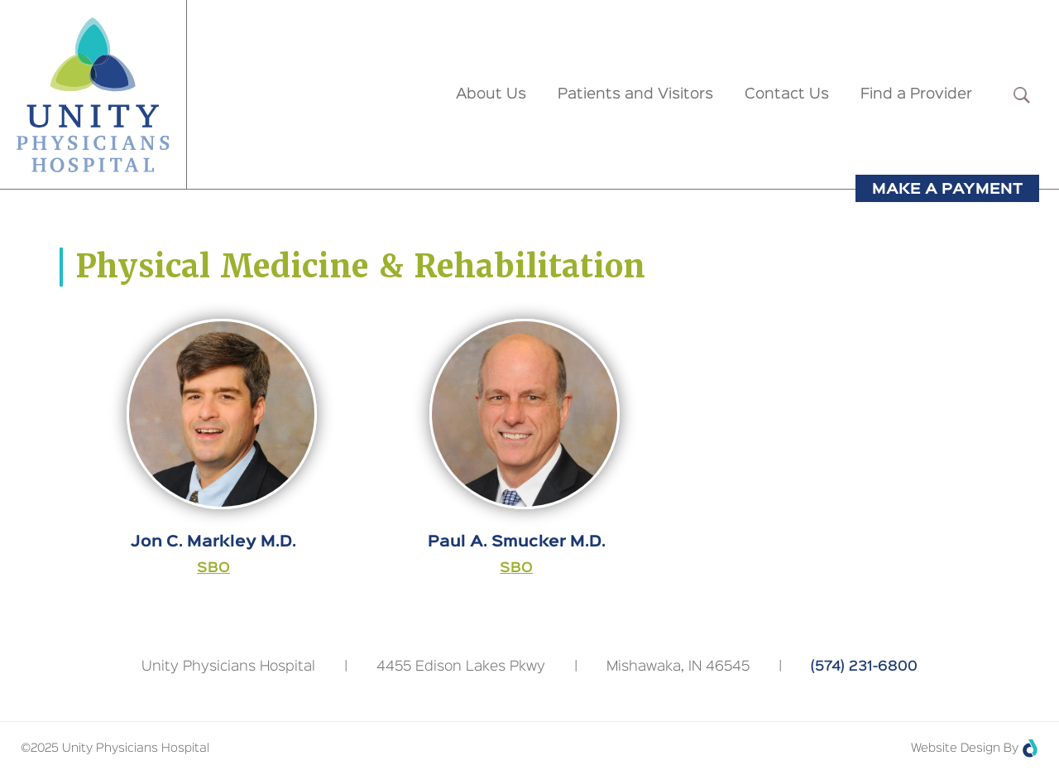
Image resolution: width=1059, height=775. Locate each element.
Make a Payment (947, 189)
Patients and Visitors (635, 94)
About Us (491, 94)
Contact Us (787, 94)
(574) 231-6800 (864, 667)
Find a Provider (916, 94)
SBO (213, 568)
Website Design (955, 748)
